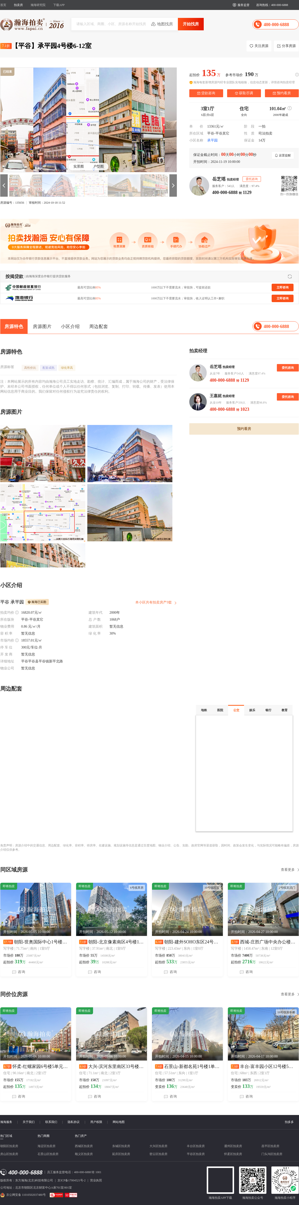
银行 (268, 710)
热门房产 (81, 1135)
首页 (3, 5)
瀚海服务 (6, 1122)
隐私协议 (74, 1122)
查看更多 (288, 870)
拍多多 (289, 1122)
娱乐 (252, 710)
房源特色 (13, 326)
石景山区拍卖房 (48, 1154)
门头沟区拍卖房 (271, 1154)
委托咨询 (288, 368)
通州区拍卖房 (233, 1146)
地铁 (204, 710)
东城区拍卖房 (121, 1146)
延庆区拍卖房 (121, 1154)
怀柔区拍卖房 (233, 1154)
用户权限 (96, 1122)
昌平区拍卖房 (270, 1146)
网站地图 (119, 1122)
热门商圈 (44, 1135)
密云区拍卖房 (158, 1154)
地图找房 (165, 24)
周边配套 (98, 326)
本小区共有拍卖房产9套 (153, 602)
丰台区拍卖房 (196, 1146)
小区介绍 (70, 326)
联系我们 (51, 1122)
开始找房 (191, 24)
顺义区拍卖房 (84, 1154)
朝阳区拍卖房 (9, 1146)
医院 (220, 710)
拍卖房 (18, 5)
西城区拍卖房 (84, 1146)
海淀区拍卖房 (46, 1146)
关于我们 (29, 1122)
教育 (285, 710)
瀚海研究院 (38, 5)
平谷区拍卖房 (196, 1154)
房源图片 (42, 326)
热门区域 (6, 1136)
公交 (236, 710)
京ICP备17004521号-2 (71, 1180)
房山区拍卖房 (9, 1154)
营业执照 (96, 1180)
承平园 (212, 140)
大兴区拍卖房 (158, 1146)
